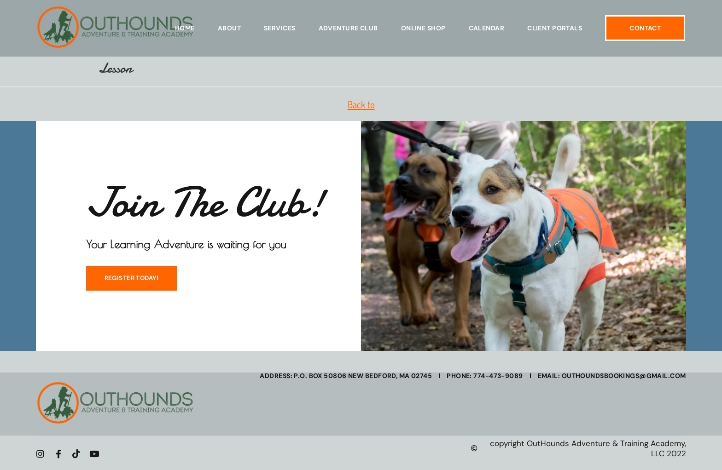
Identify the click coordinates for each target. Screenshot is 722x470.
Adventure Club (348, 28)
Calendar (487, 28)
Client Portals (554, 28)
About (229, 28)
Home (185, 28)
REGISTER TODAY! (128, 280)
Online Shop (423, 28)
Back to (361, 104)
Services (280, 28)
